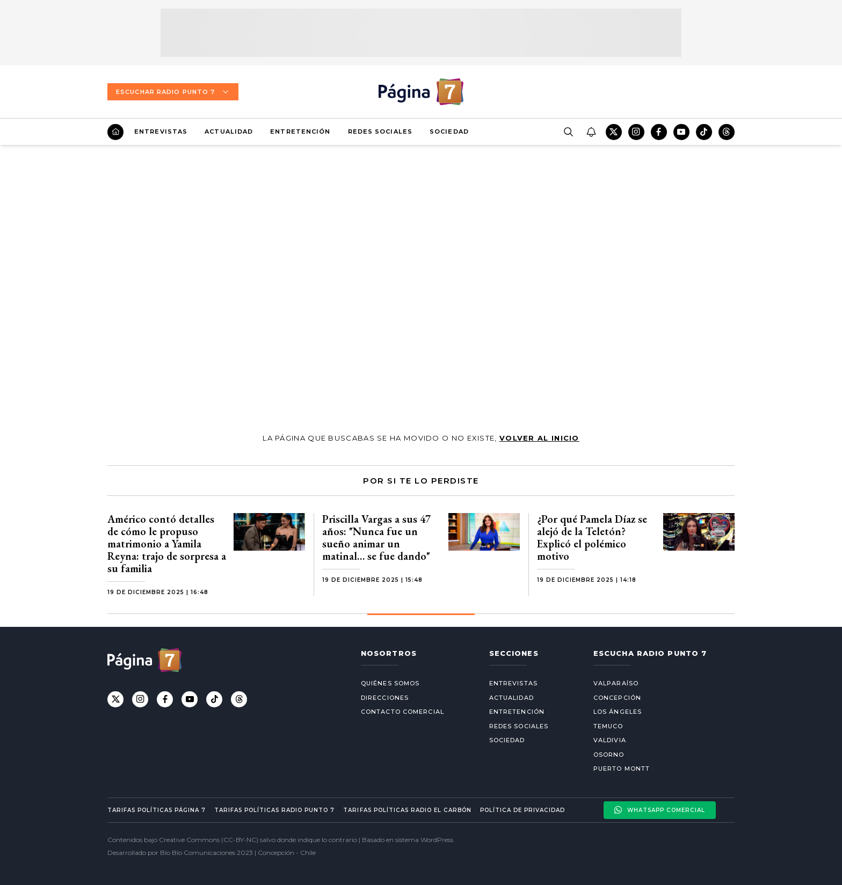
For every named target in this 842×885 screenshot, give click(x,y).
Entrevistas (160, 131)
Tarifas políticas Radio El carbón (407, 810)
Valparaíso (615, 683)
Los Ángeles (617, 711)
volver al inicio (539, 438)
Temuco (608, 726)
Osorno (609, 754)
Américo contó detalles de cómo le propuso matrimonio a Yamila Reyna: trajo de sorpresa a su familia (166, 543)
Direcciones (385, 697)
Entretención (300, 131)
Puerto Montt (621, 768)
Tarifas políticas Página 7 (156, 810)
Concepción (617, 697)
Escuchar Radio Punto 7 (173, 91)
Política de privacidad (522, 810)
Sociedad (449, 131)
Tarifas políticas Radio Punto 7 (274, 810)
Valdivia (609, 740)
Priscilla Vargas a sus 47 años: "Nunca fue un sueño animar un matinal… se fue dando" (376, 537)
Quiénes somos (390, 683)
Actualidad (229, 131)
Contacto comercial (402, 711)
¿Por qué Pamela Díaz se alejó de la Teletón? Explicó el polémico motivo (592, 537)
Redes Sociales (380, 131)
